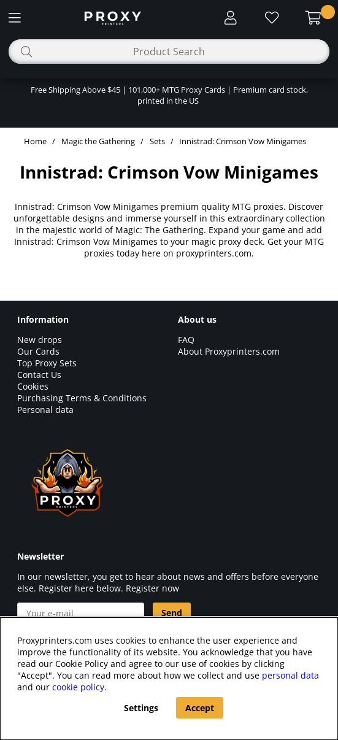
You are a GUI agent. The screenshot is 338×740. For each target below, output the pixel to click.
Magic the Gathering (98, 141)
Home (35, 141)
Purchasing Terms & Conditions (82, 398)
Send (171, 613)
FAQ (186, 339)
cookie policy (78, 687)
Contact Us (39, 374)
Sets (157, 141)
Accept (199, 708)
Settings (141, 708)
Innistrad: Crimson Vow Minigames (242, 141)
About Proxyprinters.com (229, 351)
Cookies (32, 386)
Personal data (45, 409)
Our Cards (38, 351)
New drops (39, 339)
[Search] (169, 51)
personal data (290, 675)
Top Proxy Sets (47, 363)
